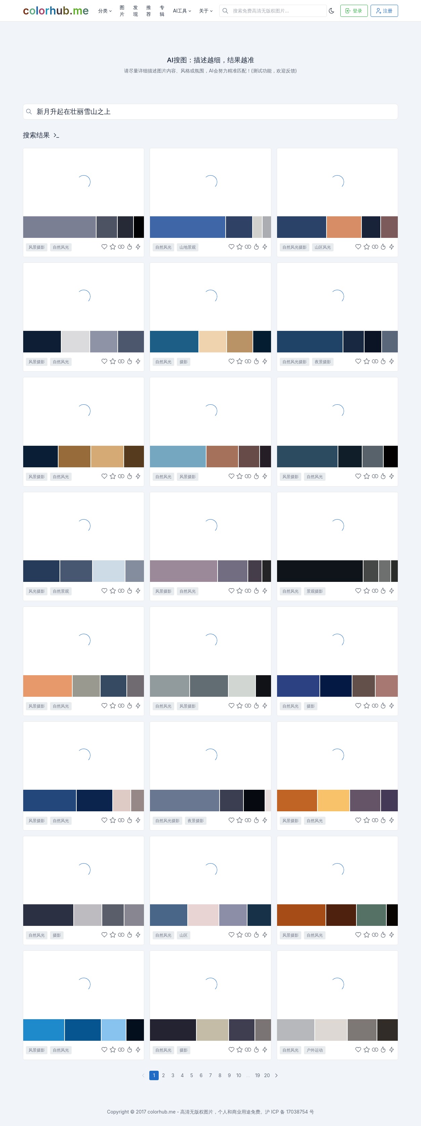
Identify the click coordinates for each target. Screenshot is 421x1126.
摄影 (184, 361)
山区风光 (323, 247)
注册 (383, 10)
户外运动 (315, 1050)
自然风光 (61, 247)
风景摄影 (37, 247)
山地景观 (188, 247)
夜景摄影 (323, 361)
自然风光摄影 (294, 247)
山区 (184, 935)
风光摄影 (37, 591)
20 (267, 1075)
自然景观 (61, 591)
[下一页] (277, 1075)
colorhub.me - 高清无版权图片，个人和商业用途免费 (204, 1112)
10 (238, 1075)
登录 (353, 10)
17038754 (297, 1112)
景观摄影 (315, 591)
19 (257, 1075)
